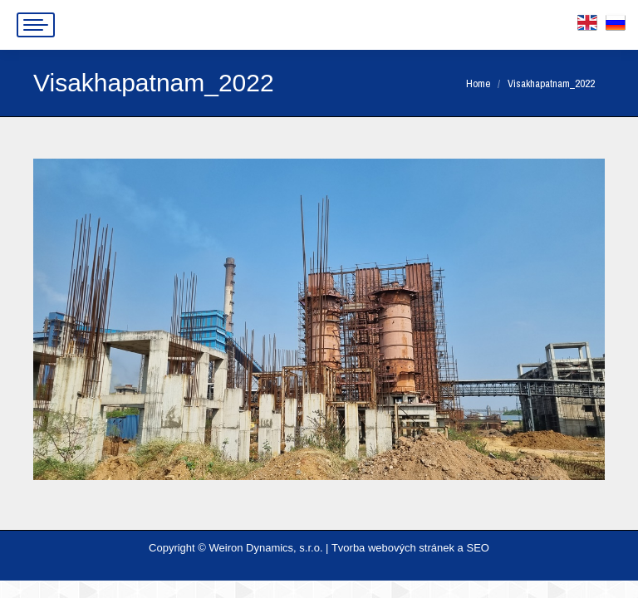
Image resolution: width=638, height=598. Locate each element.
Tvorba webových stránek (392, 548)
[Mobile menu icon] (36, 24)
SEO (477, 548)
